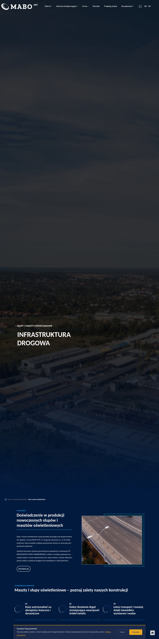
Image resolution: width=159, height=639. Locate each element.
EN (149, 6)
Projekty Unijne (110, 6)
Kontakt (96, 6)
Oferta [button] (47, 6)
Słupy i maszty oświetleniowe (36, 499)
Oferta (10, 499)
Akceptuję (135, 632)
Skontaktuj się (23, 569)
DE (145, 6)
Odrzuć (122, 632)
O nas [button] (84, 6)
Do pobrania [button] (126, 6)
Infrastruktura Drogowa (20, 499)
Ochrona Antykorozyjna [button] (66, 6)
